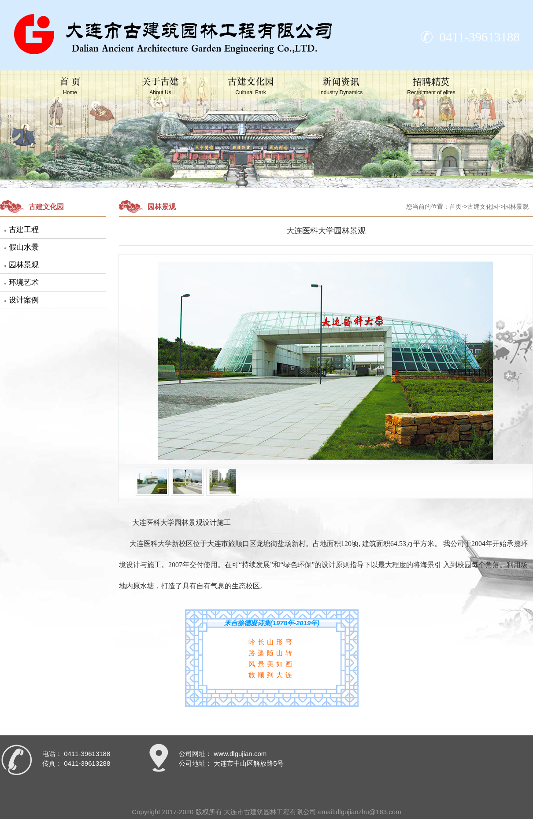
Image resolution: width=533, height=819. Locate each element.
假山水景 (24, 247)
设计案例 (24, 300)
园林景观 (24, 265)
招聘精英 (431, 86)
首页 (455, 206)
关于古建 (160, 86)
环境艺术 (24, 282)
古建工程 (24, 229)
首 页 (69, 86)
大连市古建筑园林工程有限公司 (270, 811)
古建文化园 (251, 86)
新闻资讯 (341, 86)
